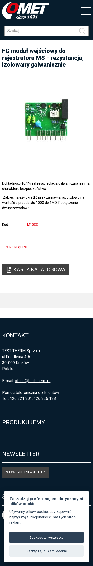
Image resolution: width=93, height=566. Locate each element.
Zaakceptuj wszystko (46, 537)
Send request (17, 247)
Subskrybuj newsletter (25, 472)
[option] (46, 119)
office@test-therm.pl (32, 380)
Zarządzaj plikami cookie (46, 551)
